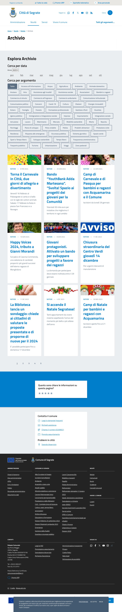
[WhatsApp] (67, 12)
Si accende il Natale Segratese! (61, 306)
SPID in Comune (67, 514)
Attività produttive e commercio (45, 491)
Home (10, 31)
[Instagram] (86, 12)
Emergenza (39, 527)
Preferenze (83, 601)
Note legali (65, 556)
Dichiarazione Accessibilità (71, 559)
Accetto (93, 601)
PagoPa (64, 481)
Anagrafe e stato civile (42, 484)
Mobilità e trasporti (68, 478)
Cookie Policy (66, 552)
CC (8, 588)
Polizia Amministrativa (69, 484)
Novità (16, 31)
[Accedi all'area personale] (102, 2)
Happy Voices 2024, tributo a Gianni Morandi (22, 246)
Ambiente (38, 481)
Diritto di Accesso (41, 514)
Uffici (9, 481)
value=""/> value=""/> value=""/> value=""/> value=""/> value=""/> (15, 70)
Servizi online (66, 511)
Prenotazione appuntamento (44, 549)
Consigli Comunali (96, 488)
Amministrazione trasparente (72, 546)
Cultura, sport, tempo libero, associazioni (44, 509)
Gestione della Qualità (42, 531)
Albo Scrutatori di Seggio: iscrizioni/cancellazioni (43, 476)
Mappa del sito (21, 588)
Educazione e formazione (43, 517)
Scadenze (93, 484)
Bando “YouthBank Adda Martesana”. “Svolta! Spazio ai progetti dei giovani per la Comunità (60, 188)
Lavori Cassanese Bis (69, 474)
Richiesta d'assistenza (42, 556)
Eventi (92, 505)
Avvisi (92, 481)
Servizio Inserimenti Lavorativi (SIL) (74, 508)
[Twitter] (77, 12)
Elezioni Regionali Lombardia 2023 (46, 524)
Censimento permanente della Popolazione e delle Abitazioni (45, 499)
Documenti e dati (13, 494)
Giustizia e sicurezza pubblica (44, 534)
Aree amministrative (14, 478)
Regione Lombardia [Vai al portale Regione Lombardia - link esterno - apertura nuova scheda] (16, 3)
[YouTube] (81, 12)
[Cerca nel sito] (110, 12)
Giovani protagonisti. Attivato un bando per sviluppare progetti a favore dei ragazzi (61, 253)
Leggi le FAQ (39, 546)
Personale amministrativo (16, 491)
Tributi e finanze (67, 524)
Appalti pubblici (40, 488)
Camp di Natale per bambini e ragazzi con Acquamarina (95, 311)
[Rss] (90, 12)
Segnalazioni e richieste (70, 501)
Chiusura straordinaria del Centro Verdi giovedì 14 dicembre (96, 251)
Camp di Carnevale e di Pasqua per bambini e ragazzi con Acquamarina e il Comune (97, 185)
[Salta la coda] (41, 2)
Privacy (64, 549)
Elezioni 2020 (66, 531)
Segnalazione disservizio (43, 552)
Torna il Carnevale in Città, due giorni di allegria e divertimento (24, 181)
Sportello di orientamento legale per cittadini (74, 519)
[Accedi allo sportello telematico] (79, 2)
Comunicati (93, 478)
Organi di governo (13, 474)
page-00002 (66, 504)
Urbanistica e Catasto (69, 528)
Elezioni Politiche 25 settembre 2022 (47, 521)
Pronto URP (13, 577)
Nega (101, 601)
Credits (12, 588)
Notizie (23, 31)
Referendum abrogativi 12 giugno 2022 (73, 493)
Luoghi (92, 501)
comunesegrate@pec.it (15, 573)
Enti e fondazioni (13, 484)
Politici (10, 488)
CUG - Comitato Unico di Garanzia (46, 504)
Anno (13, 70)
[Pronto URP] (58, 2)
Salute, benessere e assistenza (72, 498)
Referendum (66, 488)
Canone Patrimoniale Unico (44, 494)
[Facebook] (72, 12)
